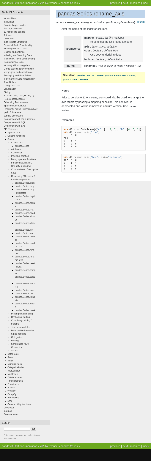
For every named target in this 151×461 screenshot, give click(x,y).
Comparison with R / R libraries (19, 119)
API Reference (49, 2)
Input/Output (13, 132)
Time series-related (20, 327)
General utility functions (19, 404)
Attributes (16, 149)
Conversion (17, 152)
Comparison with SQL (15, 122)
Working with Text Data (15, 48)
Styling (7, 92)
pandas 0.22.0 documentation (19, 2)
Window (11, 391)
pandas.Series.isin (24, 230)
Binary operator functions (23, 159)
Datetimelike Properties (22, 330)
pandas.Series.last (24, 233)
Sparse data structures (15, 105)
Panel (10, 357)
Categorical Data (12, 85)
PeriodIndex (13, 384)
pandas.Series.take (24, 290)
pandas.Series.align (24, 183)
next (125, 2)
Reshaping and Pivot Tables (18, 75)
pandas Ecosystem (13, 115)
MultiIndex (12, 374)
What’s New (10, 18)
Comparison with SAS (15, 126)
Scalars (11, 387)
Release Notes (11, 414)
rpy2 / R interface (12, 112)
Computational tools (13, 62)
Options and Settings (14, 52)
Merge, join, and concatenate (18, 72)
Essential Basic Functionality (18, 45)
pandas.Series (69, 2)
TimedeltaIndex (15, 381)
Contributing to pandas (15, 25)
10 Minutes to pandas (14, 32)
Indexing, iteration (20, 156)
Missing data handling (22, 313)
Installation (9, 22)
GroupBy (11, 394)
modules (135, 2)
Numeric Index (14, 364)
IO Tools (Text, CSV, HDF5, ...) (19, 95)
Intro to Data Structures (15, 42)
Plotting (15, 340)
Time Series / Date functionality (19, 79)
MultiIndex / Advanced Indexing (19, 58)
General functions (16, 136)
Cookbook (9, 38)
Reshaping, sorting (20, 317)
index (146, 2)
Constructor (17, 142)
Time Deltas (10, 82)
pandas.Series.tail (24, 293)
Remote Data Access (14, 99)
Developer (9, 407)
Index (10, 360)
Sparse (14, 350)
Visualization (10, 89)
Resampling (13, 397)
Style (9, 401)
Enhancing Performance (16, 102)
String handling (18, 334)
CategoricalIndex (15, 367)
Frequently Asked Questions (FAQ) (21, 109)
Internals (8, 411)
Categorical (17, 337)
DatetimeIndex (14, 377)
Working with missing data (17, 65)
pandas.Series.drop (24, 186)
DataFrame (13, 354)
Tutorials (8, 35)
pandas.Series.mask (25, 310)
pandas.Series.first (24, 209)
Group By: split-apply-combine (19, 68)
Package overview (13, 28)
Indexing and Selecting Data (18, 55)
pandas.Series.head (25, 213)
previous (115, 2)
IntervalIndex (13, 370)
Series (10, 139)
